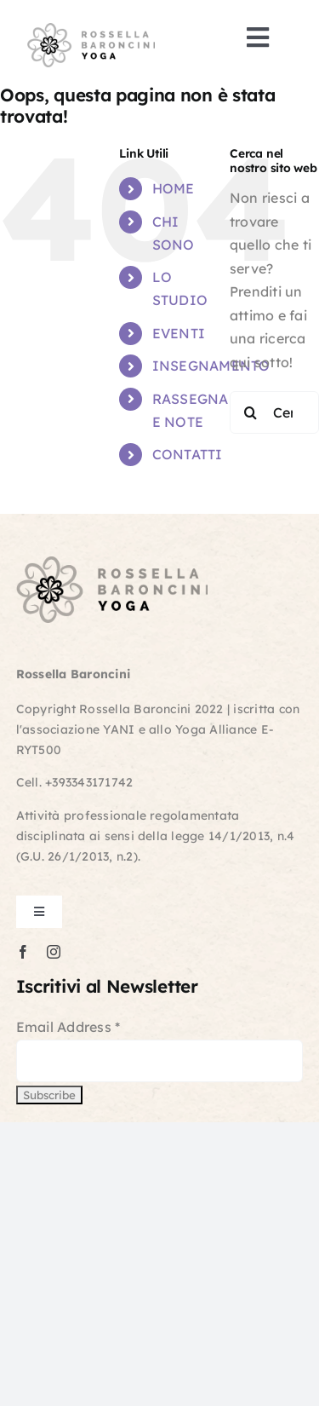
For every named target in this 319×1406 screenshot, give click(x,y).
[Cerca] (251, 412)
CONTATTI (187, 454)
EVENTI (178, 333)
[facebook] (23, 952)
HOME (173, 188)
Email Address (68, 1026)
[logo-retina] (91, 29)
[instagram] (53, 952)
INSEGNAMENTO (211, 365)
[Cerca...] (274, 412)
